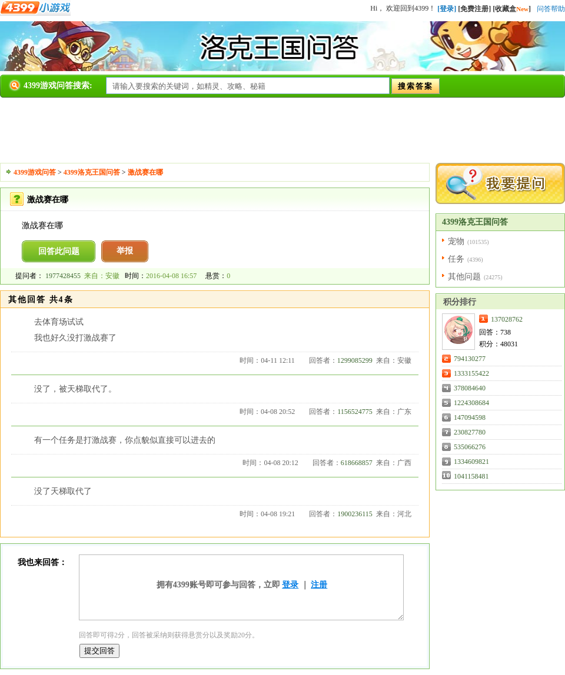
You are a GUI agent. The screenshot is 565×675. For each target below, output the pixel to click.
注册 (319, 584)
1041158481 (471, 476)
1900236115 (355, 514)
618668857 (357, 463)
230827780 (470, 432)
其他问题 (464, 276)
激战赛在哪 (145, 172)
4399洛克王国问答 (92, 172)
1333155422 (471, 373)
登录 (290, 584)
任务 (456, 259)
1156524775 (355, 411)
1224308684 (471, 403)
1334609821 (471, 461)
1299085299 (355, 360)
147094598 (470, 417)
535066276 (470, 447)
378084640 (470, 388)
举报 (125, 250)
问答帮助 (551, 9)
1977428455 (63, 276)
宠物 (456, 241)
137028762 (507, 319)
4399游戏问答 (35, 172)
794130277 (470, 359)
